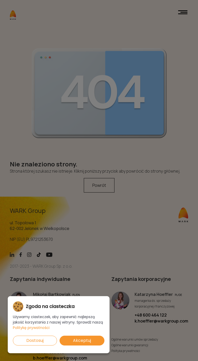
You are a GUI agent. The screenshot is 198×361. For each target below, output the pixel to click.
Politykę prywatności (31, 327)
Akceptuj (82, 340)
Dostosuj (35, 340)
